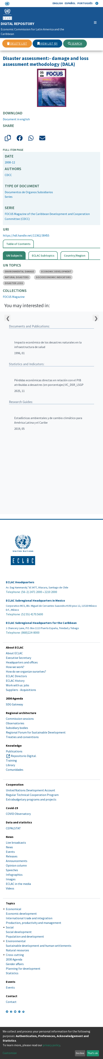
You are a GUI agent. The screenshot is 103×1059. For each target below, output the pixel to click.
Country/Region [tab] (74, 255)
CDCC (8, 175)
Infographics (14, 874)
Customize (10, 1053)
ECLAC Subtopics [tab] (43, 255)
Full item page (13, 150)
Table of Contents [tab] (18, 244)
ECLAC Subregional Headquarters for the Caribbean (41, 623)
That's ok (93, 1053)
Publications (14, 751)
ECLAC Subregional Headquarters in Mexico (35, 600)
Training (11, 760)
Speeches (12, 870)
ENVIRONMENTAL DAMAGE (19, 271)
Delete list (17, 43)
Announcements (16, 861)
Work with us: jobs (17, 685)
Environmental (16, 941)
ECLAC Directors (16, 676)
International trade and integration (29, 918)
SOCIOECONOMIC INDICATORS (53, 277)
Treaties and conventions (22, 737)
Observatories (15, 723)
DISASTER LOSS (14, 283)
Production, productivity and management (33, 923)
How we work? (15, 667)
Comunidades (14, 769)
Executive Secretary (18, 658)
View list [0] (47, 43)
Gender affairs (15, 964)
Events (10, 852)
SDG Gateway (14, 704)
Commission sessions (20, 719)
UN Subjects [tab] (14, 255)
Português (85, 3)
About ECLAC (14, 653)
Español (70, 3)
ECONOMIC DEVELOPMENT (56, 271)
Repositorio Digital (23, 756)
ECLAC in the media (18, 884)
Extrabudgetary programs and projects (31, 799)
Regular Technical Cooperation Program (32, 795)
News (9, 847)
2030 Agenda (14, 959)
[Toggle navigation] (92, 22)
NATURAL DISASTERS (17, 277)
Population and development (25, 936)
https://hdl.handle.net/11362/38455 (26, 235)
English (58, 3)
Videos (10, 888)
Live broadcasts (16, 842)
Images (11, 879)
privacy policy (51, 1045)
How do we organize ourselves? (26, 671)
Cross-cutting (15, 955)
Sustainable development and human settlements (38, 946)
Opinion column (16, 865)
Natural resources (17, 950)
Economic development (21, 913)
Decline (80, 1053)
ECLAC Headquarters (20, 582)
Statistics (12, 973)
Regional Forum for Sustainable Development (36, 732)
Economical (13, 909)
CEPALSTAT (13, 828)
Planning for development (23, 968)
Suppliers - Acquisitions (21, 690)
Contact (11, 1002)
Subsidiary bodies (17, 728)
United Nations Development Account (30, 790)
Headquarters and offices (22, 662)
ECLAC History (15, 681)
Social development (19, 932)
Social (10, 927)
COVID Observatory (18, 814)
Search (75, 43)
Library (10, 765)
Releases (11, 856)
